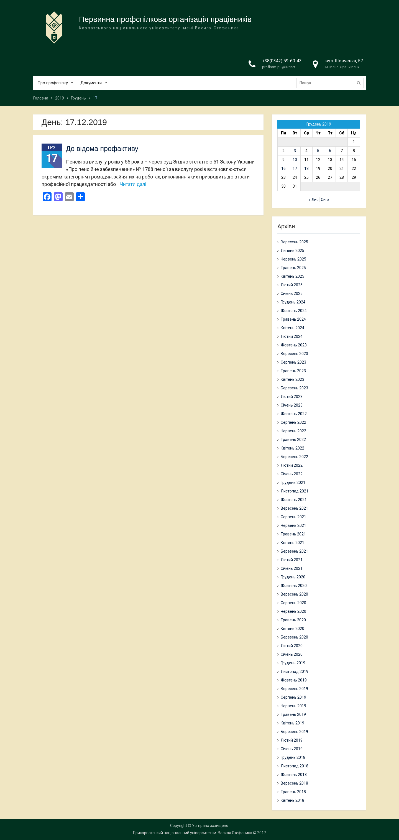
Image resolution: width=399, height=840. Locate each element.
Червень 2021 (293, 525)
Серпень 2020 (293, 603)
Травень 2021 (293, 534)
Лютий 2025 (292, 285)
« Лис (313, 199)
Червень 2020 (293, 611)
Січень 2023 (292, 405)
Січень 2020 (292, 654)
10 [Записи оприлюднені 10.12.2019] (295, 159)
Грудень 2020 (293, 577)
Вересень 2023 (294, 353)
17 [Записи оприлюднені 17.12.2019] (295, 168)
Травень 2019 (293, 714)
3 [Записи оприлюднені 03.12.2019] (295, 151)
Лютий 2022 (292, 465)
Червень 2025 (293, 259)
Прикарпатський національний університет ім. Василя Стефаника (192, 833)
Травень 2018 (293, 792)
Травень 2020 (293, 620)
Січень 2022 (292, 474)
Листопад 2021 (294, 491)
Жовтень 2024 (294, 310)
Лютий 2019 (292, 740)
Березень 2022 (294, 457)
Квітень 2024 (292, 328)
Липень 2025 (292, 250)
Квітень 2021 (292, 542)
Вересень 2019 (294, 688)
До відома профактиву (102, 148)
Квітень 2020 (292, 628)
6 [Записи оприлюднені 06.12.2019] (330, 151)
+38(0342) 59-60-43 (282, 61)
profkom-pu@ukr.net (278, 67)
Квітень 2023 (292, 379)
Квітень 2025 (292, 276)
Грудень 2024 (293, 302)
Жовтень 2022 (294, 414)
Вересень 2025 (294, 242)
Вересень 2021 (294, 508)
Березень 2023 (294, 388)
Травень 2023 (293, 371)
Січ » (325, 199)
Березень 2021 (294, 551)
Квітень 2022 (292, 448)
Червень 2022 (293, 431)
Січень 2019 (292, 749)
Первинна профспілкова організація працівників (165, 19)
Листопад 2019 (294, 671)
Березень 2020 (294, 637)
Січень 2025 (292, 293)
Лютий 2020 (292, 646)
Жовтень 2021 (294, 499)
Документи (91, 82)
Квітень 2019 (292, 723)
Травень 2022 (293, 439)
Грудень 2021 (293, 482)
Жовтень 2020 (294, 585)
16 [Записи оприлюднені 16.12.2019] (283, 168)
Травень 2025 (293, 267)
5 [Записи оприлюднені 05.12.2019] (318, 151)
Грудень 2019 (293, 663)
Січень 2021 (292, 568)
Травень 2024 (293, 319)
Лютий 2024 (292, 336)
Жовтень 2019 (294, 680)
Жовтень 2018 (294, 774)
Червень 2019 (293, 706)
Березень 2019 (294, 731)
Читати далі (133, 184)
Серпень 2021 (293, 517)
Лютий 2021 (292, 560)
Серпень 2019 (293, 697)
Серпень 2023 (293, 362)
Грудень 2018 (293, 757)
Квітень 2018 (292, 800)
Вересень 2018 (294, 783)
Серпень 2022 (293, 422)
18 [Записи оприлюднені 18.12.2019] (306, 168)
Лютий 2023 (292, 396)
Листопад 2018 (294, 766)
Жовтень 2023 (294, 345)
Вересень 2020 (294, 594)
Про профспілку (52, 82)
